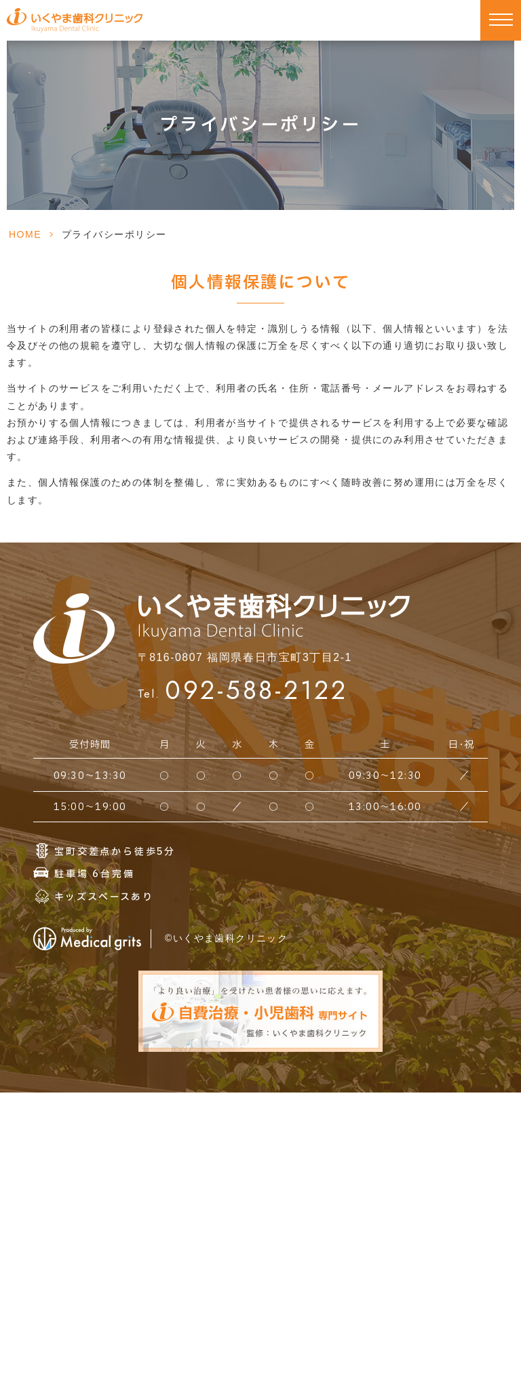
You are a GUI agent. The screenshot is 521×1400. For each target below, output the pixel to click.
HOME (25, 234)
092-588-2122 (257, 690)
